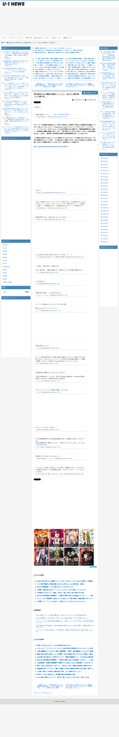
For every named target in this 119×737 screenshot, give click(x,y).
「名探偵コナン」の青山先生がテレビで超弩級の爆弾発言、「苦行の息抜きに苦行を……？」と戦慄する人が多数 (49, 85)
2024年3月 (105, 235)
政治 (5, 257)
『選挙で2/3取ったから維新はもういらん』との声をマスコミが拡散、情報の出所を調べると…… (108, 146)
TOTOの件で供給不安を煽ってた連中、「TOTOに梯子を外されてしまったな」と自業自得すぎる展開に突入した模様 (16, 77)
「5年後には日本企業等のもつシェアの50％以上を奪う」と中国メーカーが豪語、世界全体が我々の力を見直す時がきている (16, 103)
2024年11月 (105, 211)
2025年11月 (105, 173)
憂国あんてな (67, 37)
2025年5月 (105, 192)
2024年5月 (105, 229)
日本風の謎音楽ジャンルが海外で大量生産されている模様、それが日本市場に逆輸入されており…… (108, 76)
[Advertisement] (59, 21)
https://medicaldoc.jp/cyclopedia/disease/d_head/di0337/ (51, 146)
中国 (5, 245)
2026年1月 (105, 167)
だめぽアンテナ (56, 37)
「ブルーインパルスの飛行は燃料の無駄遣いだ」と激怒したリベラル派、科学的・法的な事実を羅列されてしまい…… (65, 621)
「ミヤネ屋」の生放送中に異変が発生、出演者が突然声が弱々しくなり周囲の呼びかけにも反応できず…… (108, 115)
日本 (5, 263)
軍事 (5, 276)
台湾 (5, 248)
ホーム (5, 37)
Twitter (47, 37)
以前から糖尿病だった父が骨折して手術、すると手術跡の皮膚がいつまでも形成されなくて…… (63, 618)
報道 (5, 254)
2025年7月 (105, 186)
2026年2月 (105, 164)
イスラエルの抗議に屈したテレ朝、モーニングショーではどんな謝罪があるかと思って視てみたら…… (108, 136)
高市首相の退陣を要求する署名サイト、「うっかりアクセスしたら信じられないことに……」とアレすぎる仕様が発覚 (16, 70)
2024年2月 (105, 238)
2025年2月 (105, 201)
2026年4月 (105, 158)
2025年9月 (105, 180)
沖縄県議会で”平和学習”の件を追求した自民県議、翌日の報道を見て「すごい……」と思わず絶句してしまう (16, 62)
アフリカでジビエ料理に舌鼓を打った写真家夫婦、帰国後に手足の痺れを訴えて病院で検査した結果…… (64, 630)
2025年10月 (105, 177)
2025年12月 (105, 170)
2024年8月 (105, 220)
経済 (5, 269)
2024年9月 (105, 217)
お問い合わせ (38, 37)
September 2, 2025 (62, 116)
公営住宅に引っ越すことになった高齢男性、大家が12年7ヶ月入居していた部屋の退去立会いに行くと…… (80, 85)
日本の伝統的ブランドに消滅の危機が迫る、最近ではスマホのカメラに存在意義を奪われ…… (62, 615)
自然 (5, 273)
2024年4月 (105, 232)
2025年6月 (105, 189)
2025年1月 (105, 204)
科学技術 (6, 266)
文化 (5, 260)
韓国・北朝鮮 (8, 282)
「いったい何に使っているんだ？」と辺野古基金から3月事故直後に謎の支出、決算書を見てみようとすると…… (109, 96)
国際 (5, 251)
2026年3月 (105, 161)
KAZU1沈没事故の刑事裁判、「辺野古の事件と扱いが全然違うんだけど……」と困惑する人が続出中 (108, 67)
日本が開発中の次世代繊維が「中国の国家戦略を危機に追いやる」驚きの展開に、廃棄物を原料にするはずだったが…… (65, 626)
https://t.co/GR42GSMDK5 (61, 114)
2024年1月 (105, 242)
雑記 (5, 279)
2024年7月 (105, 223)
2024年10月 (105, 214)
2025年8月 (105, 183)
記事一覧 (29, 37)
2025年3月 (105, 198)
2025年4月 (105, 195)
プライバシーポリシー (16, 37)
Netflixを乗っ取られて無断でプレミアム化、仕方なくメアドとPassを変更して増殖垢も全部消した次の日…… (109, 86)
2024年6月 (105, 226)
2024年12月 (105, 208)
